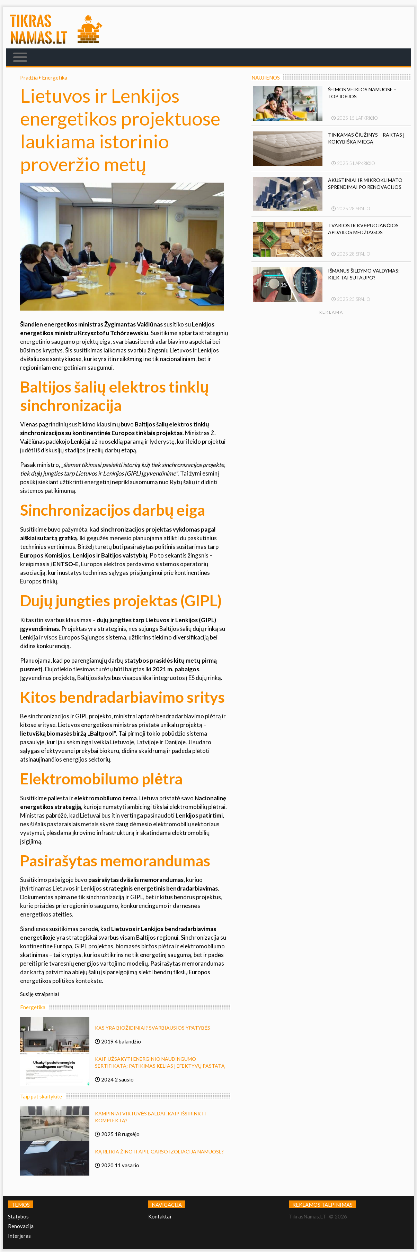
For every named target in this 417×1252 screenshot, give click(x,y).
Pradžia (31, 77)
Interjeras (19, 1236)
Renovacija (21, 1226)
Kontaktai (159, 1216)
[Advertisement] (352, 380)
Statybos (18, 1216)
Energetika (54, 77)
